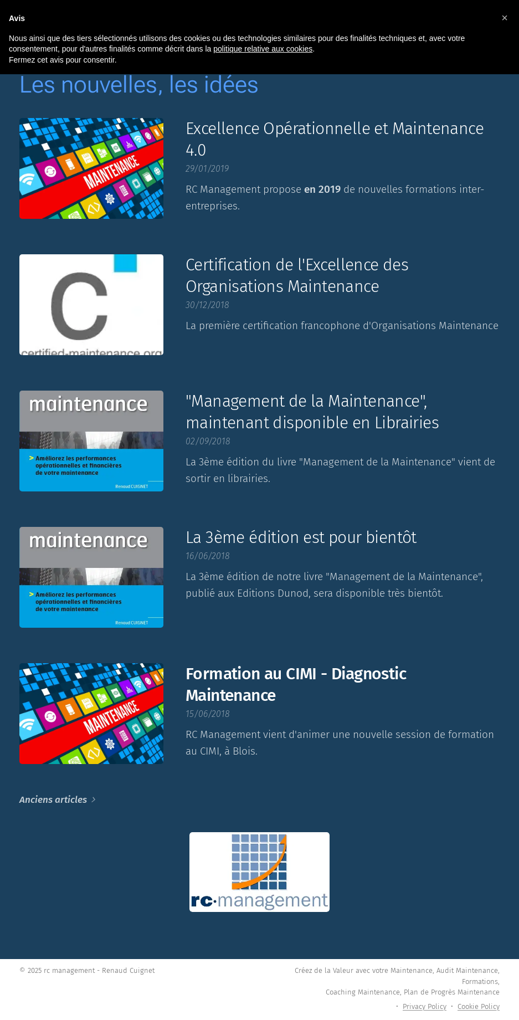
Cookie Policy (479, 1006)
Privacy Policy (424, 1006)
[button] (504, 18)
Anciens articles (53, 800)
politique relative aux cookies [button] (262, 48)
